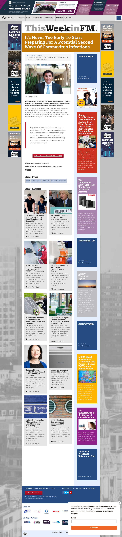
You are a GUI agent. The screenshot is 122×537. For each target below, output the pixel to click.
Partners (59, 18)
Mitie (28, 181)
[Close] (119, 502)
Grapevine (21, 18)
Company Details (57, 532)
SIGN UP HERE (33, 493)
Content (12, 18)
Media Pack (68, 18)
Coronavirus (36, 181)
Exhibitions (50, 18)
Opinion (39, 55)
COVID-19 (45, 181)
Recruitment (38, 18)
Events (28, 18)
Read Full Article (32, 237)
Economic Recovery (58, 181)
